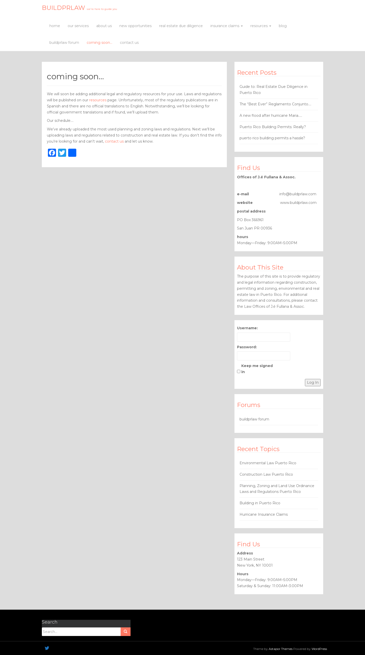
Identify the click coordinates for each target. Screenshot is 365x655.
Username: (247, 328)
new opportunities (135, 26)
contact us (129, 42)
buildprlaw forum (64, 42)
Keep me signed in (257, 368)
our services (78, 26)
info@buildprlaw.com (297, 194)
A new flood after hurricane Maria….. (271, 115)
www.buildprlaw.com (298, 202)
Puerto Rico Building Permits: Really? (273, 127)
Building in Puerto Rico (260, 503)
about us (104, 26)
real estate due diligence (181, 26)
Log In (313, 382)
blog (283, 26)
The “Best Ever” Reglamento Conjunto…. (275, 104)
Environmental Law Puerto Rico (268, 463)
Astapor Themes (281, 649)
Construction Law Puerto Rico (266, 474)
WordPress (319, 649)
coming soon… (99, 42)
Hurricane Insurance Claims (264, 514)
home (54, 26)
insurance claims (226, 26)
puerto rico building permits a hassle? (272, 138)
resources (260, 26)
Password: (247, 347)
